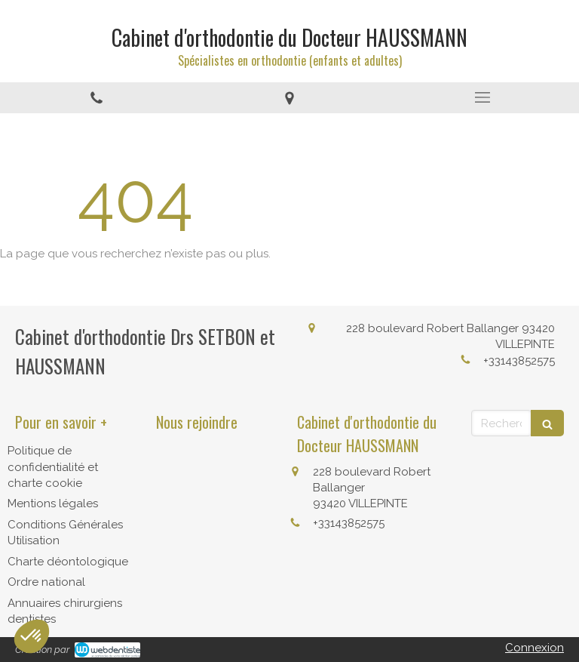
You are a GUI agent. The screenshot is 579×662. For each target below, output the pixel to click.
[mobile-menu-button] (482, 97)
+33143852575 (519, 361)
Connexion (534, 647)
